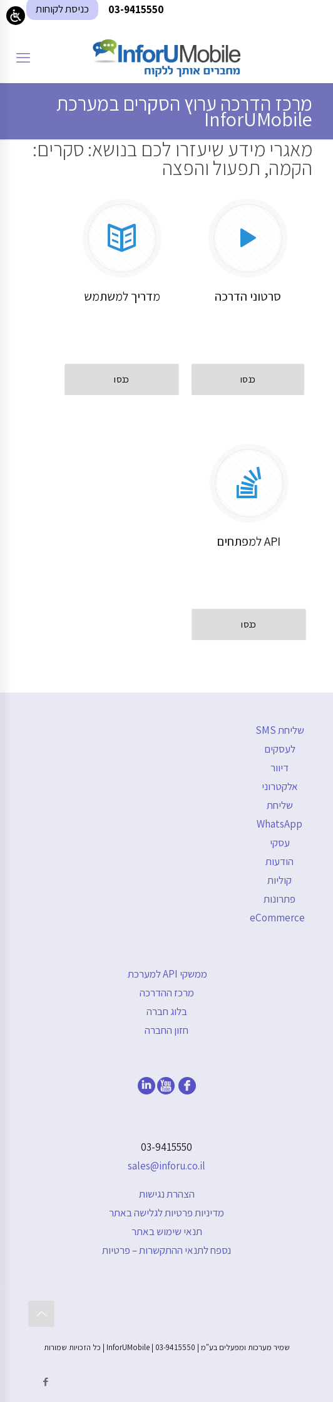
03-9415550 (166, 1147)
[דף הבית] (166, 57)
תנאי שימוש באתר (166, 1231)
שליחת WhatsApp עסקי (279, 823)
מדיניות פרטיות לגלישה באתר (166, 1212)
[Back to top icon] (41, 1314)
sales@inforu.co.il (166, 1166)
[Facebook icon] (45, 1382)
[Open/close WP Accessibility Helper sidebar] (15, 15)
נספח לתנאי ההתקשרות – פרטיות (166, 1250)
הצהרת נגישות (167, 1194)
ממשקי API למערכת (167, 974)
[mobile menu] (23, 57)
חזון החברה (166, 1030)
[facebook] (187, 1091)
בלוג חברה (166, 1011)
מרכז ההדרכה (167, 992)
